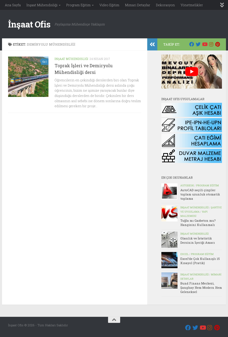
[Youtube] (204, 44)
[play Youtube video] (191, 72)
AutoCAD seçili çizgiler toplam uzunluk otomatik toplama (200, 194)
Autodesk (187, 185)
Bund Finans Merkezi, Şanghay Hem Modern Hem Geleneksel (201, 287)
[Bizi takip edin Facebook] (191, 44)
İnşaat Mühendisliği (42, 5)
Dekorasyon (165, 5)
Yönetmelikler (192, 5)
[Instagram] (211, 44)
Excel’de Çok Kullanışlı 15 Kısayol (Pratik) (200, 261)
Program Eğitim (78, 5)
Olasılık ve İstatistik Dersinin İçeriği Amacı (197, 240)
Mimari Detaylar (137, 5)
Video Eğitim (109, 5)
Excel (184, 254)
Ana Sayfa (13, 5)
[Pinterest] (217, 44)
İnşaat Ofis (29, 24)
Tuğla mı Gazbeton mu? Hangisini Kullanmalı (198, 222)
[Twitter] (198, 44)
